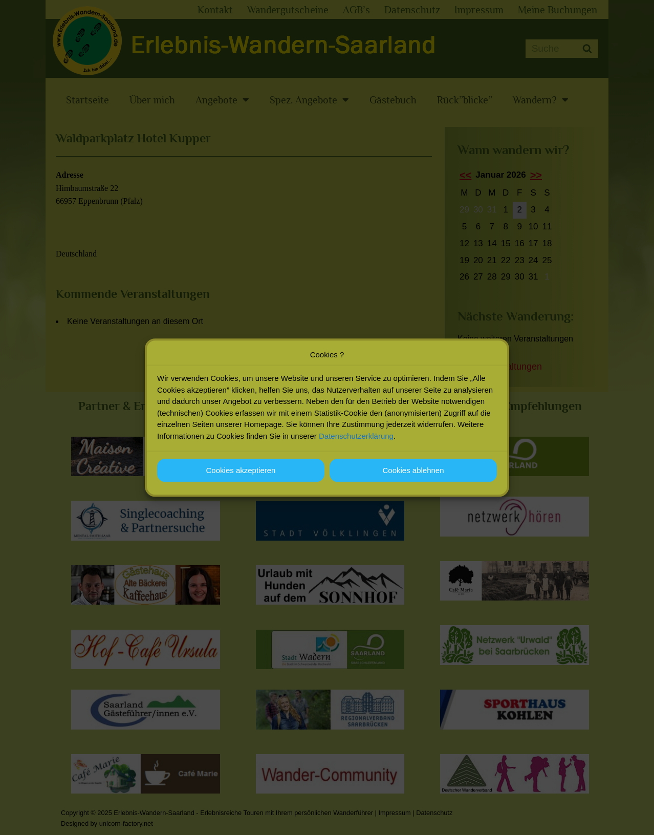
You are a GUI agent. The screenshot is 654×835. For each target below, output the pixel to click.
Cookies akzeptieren (241, 472)
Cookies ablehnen (413, 472)
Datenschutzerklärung (356, 438)
